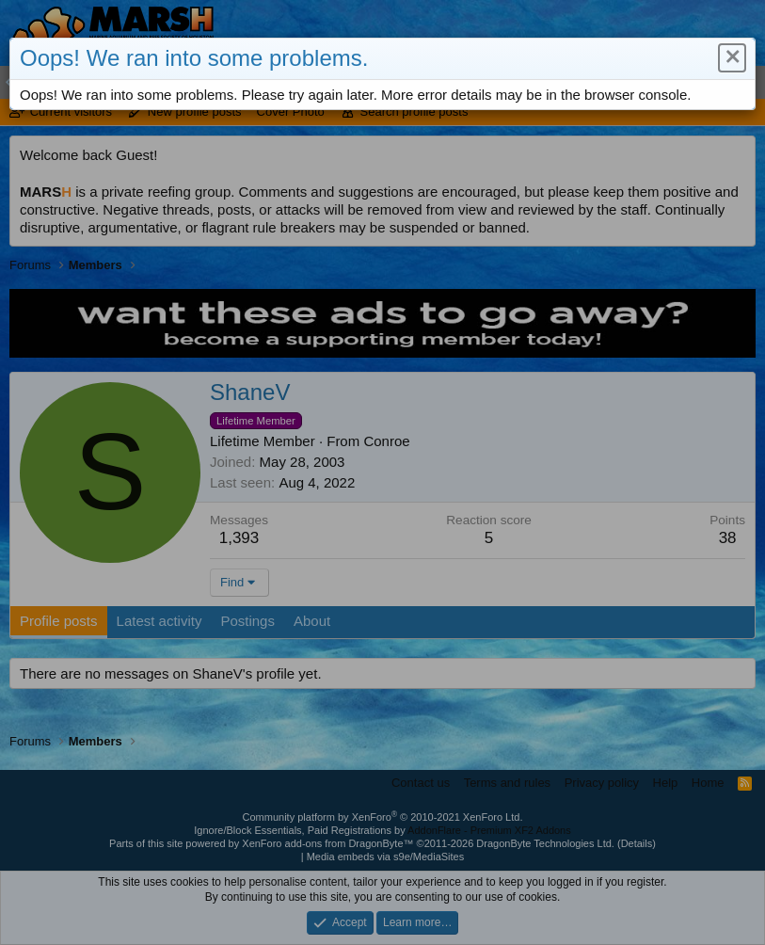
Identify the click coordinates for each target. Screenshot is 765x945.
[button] (730, 59)
